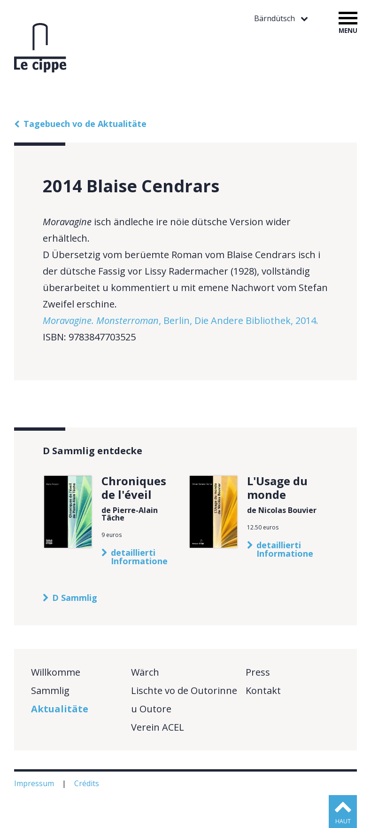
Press (258, 672)
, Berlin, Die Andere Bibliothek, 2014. (180, 320)
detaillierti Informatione (139, 556)
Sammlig (50, 690)
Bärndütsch (275, 18)
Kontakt (263, 690)
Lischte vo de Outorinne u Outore (184, 699)
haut (343, 821)
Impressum (35, 783)
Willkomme (55, 672)
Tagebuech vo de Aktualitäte (85, 123)
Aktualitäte (59, 708)
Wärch (145, 672)
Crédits (87, 783)
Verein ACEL (157, 727)
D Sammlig (74, 597)
